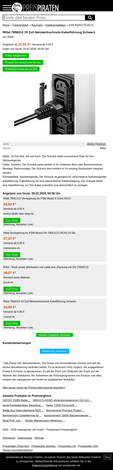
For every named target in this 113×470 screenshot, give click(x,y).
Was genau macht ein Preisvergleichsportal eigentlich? (34, 387)
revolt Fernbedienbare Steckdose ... (23, 405)
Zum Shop (12, 220)
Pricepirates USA (88, 446)
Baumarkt (37, 25)
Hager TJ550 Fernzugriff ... (61, 405)
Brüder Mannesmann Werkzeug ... (45, 420)
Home (6, 25)
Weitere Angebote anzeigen (54, 335)
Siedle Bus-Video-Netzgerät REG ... (23, 410)
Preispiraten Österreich (16, 446)
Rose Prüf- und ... (13, 420)
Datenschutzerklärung (44, 465)
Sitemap (39, 438)
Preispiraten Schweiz (43, 446)
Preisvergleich (20, 25)
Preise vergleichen (15, 55)
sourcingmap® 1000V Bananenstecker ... (67, 415)
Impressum (9, 438)
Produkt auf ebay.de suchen (21, 69)
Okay (107, 457)
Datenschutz (25, 438)
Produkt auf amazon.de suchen (23, 62)
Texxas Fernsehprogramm (18, 450)
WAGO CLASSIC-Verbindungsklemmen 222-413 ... (62, 400)
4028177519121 (96, 144)
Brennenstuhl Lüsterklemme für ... (22, 415)
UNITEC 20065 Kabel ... (16, 400)
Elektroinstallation (56, 25)
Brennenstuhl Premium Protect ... (65, 410)
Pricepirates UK (67, 446)
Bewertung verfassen (54, 351)
